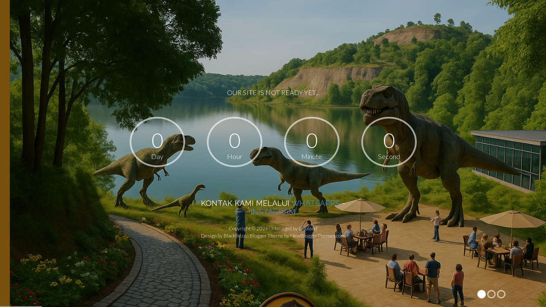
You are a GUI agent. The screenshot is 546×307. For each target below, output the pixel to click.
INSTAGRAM (273, 211)
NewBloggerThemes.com (318, 235)
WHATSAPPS (315, 203)
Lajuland (308, 228)
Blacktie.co (235, 235)
